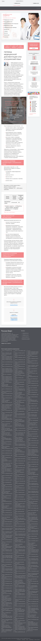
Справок (6, 31)
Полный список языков (32, 114)
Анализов (6, 36)
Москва (3, 1)
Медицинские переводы (7, 15)
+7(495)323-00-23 (17, 3)
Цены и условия (37, 639)
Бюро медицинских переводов (7, 47)
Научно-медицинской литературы (11, 23)
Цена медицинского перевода (14, 47)
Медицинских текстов (8, 19)
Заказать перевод (17, 5)
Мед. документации (8, 21)
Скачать (33, 48)
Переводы (23, 639)
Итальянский (34, 103)
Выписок (6, 33)
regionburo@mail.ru (34, 63)
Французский (34, 106)
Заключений (6, 35)
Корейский (34, 111)
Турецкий (33, 107)
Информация (31, 639)
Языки (27, 639)
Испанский (34, 105)
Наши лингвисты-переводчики (20, 47)
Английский (34, 101)
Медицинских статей (8, 25)
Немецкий (34, 102)
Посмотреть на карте (26, 338)
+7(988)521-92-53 (36, 3)
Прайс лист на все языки (9, 212)
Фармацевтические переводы (10, 27)
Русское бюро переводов (15, 638)
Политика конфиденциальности (25, 638)
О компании (19, 639)
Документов (6, 29)
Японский (33, 110)
